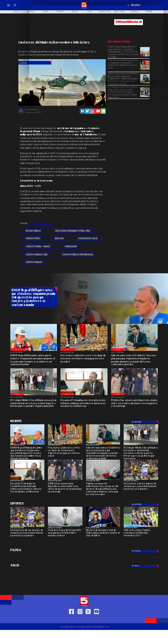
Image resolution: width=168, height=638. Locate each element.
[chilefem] (141, 526)
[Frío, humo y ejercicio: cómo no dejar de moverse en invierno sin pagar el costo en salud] (84, 358)
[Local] (17, 349)
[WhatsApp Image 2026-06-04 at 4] (145, 96)
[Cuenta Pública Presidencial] (78, 254)
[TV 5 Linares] (15, 8)
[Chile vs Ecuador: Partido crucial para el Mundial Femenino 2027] (141, 534)
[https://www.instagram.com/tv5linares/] (93, 111)
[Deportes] (145, 422)
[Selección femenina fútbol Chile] (73, 230)
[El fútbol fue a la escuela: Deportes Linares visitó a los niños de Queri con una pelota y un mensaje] (134, 403)
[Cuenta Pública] (33, 262)
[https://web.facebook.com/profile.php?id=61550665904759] (71, 620)
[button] (33, 230)
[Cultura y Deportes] (33, 421)
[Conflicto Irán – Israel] (38, 246)
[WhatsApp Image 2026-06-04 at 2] (65, 479)
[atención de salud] (88, 238)
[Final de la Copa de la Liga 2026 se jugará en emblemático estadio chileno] (65, 534)
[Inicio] (16, 12)
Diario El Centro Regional (40, 223)
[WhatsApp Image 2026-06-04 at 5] (33, 350)
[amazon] (59, 238)
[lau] (103, 526)
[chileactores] (33, 238)
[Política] (33, 551)
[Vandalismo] (70, 246)
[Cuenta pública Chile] (36, 254)
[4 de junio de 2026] (33, 352)
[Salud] (33, 566)
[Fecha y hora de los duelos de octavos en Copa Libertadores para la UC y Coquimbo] (141, 487)
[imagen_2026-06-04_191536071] (103, 479)
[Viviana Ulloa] (21, 113)
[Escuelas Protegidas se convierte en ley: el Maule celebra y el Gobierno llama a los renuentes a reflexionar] (84, 403)
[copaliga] (65, 526)
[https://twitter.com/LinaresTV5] (88, 620)
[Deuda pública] (33, 230)
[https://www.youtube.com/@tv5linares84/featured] (98, 111)
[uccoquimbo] (141, 479)
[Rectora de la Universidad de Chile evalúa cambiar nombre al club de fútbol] (103, 534)
